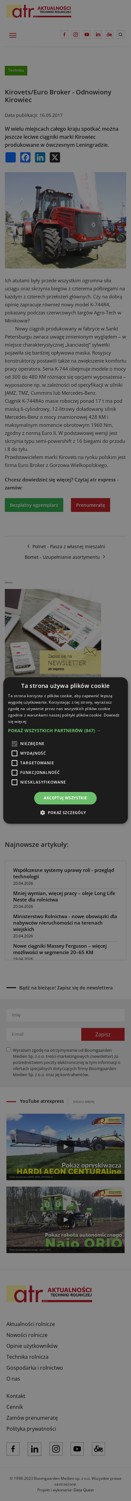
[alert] (65, 750)
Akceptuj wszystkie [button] (65, 798)
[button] (65, 730)
